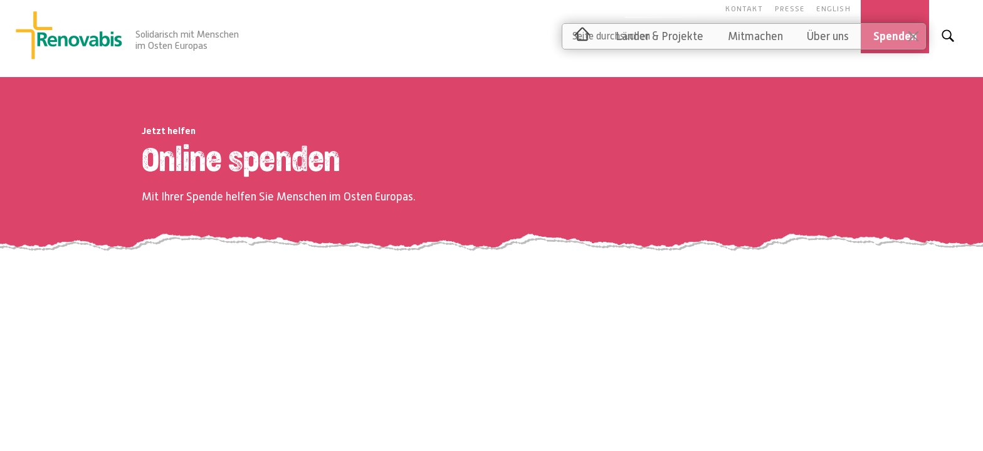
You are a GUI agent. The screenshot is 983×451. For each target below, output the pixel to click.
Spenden (895, 36)
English (833, 8)
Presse (789, 8)
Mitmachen (755, 36)
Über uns (828, 36)
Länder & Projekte (659, 36)
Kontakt (743, 8)
